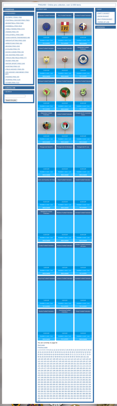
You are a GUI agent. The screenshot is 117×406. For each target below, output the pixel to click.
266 (42, 380)
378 (54, 393)
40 (60, 352)
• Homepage (9, 9)
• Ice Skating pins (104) (14, 55)
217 (57, 373)
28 (88, 350)
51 (83, 352)
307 (57, 384)
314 (77, 384)
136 (83, 361)
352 (83, 389)
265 (39, 380)
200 (60, 370)
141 (45, 363)
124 (48, 361)
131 (69, 361)
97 (75, 356)
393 (45, 396)
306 (54, 384)
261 (80, 377)
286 (48, 382)
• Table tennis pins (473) (15, 29)
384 (71, 393)
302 (42, 384)
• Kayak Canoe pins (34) (14, 52)
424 (83, 398)
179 (51, 368)
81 (41, 356)
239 (69, 375)
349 (74, 389)
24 (80, 350)
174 (89, 366)
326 (60, 386)
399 (63, 396)
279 (80, 380)
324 (54, 386)
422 (77, 398)
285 (45, 382)
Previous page (42, 347)
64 (58, 354)
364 (66, 391)
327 (63, 386)
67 (64, 354)
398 (60, 396)
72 (75, 354)
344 (60, 389)
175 (39, 368)
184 (66, 368)
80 (38, 356)
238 (66, 375)
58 (45, 354)
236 (60, 375)
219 (63, 373)
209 (86, 370)
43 (66, 352)
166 (66, 366)
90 (60, 356)
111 (63, 359)
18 (67, 350)
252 (54, 377)
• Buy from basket (104, 19)
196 (48, 370)
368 (77, 391)
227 (86, 373)
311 (69, 384)
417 (63, 398)
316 (83, 384)
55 (38, 354)
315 (80, 384)
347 (69, 389)
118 (83, 359)
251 (51, 377)
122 (42, 361)
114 (71, 359)
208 (83, 370)
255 (63, 377)
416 (60, 398)
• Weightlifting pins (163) (15, 40)
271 (57, 380)
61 (51, 354)
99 (79, 356)
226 (83, 373)
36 (51, 352)
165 (63, 366)
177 (45, 368)
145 (57, 363)
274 (66, 380)
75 (81, 354)
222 (71, 373)
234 (54, 375)
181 (57, 368)
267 (45, 380)
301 (39, 384)
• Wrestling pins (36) (13, 43)
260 (77, 377)
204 (71, 370)
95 (70, 356)
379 (57, 393)
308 (60, 384)
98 (77, 356)
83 (45, 356)
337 (39, 389)
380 (60, 393)
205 (74, 370)
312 (71, 384)
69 (68, 354)
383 (69, 393)
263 (86, 377)
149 (69, 363)
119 (86, 359)
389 (86, 393)
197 (51, 370)
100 (81, 356)
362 (60, 391)
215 (51, 373)
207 (80, 370)
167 (69, 366)
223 (74, 373)
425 (86, 398)
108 (54, 359)
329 (69, 386)
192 (89, 368)
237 (63, 375)
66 (62, 354)
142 (48, 363)
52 (85, 352)
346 (66, 389)
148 (66, 363)
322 (48, 386)
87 (53, 356)
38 (55, 352)
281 (86, 380)
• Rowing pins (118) (12, 79)
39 (58, 352)
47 (75, 352)
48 (77, 352)
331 (74, 386)
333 (80, 386)
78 (87, 354)
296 (77, 382)
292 (66, 382)
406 (83, 396)
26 (84, 350)
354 (89, 389)
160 (48, 366)
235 (57, 375)
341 (51, 389)
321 (45, 386)
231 (45, 375)
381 (63, 393)
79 (90, 354)
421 (74, 398)
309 (63, 384)
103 (39, 359)
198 (54, 370)
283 (39, 382)
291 (63, 382)
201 (63, 370)
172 (83, 366)
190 (83, 368)
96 (73, 356)
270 (54, 380)
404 (77, 396)
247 (39, 377)
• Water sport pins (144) (15, 63)
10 (50, 350)
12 (54, 350)
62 (53, 354)
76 (83, 354)
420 (71, 398)
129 (63, 361)
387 (80, 393)
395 (51, 396)
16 (63, 350)
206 (77, 370)
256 (66, 377)
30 (38, 352)
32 (43, 352)
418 (66, 398)
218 (60, 373)
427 (39, 400)
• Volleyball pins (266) (14, 35)
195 (45, 370)
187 (74, 368)
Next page (41, 345)
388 (83, 393)
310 (66, 384)
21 (73, 350)
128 (60, 361)
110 (60, 359)
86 (51, 356)
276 (71, 380)
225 (80, 373)
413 (51, 398)
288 (54, 382)
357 (45, 391)
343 (57, 389)
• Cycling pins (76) (12, 49)
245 (86, 375)
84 (47, 356)
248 (42, 377)
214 (48, 373)
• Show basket (103, 16)
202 (66, 370)
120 (89, 359)
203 (69, 370)
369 (80, 391)
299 (86, 382)
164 (60, 366)
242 (77, 375)
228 (89, 373)
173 (86, 366)
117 (80, 359)
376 (48, 393)
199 (57, 370)
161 (51, 366)
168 (71, 366)
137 (86, 361)
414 (54, 398)
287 (51, 382)
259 (74, 377)
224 (77, 373)
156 (89, 363)
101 (84, 356)
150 (71, 363)
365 (69, 391)
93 (66, 356)
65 (60, 354)
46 (73, 352)
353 (86, 389)
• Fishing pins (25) (12, 77)
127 (57, 361)
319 (39, 386)
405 (80, 396)
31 (41, 352)
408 (89, 396)
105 (45, 359)
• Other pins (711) (12, 82)
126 (54, 361)
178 (48, 368)
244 (83, 375)
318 (89, 384)
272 (60, 380)
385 (74, 393)
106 (48, 359)
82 (43, 356)
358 (48, 391)
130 (66, 361)
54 (90, 352)
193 (39, 370)
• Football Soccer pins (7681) (17, 20)
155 (86, 363)
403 (74, 396)
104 (42, 359)
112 (66, 359)
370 (83, 391)
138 (89, 361)
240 (71, 375)
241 (74, 375)
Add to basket (83, 43)
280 (83, 380)
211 (39, 373)
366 (71, 391)
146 (60, 363)
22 (76, 350)
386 (77, 393)
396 (54, 396)
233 (51, 375)
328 (66, 386)
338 (42, 389)
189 (80, 368)
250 (48, 377)
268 (48, 380)
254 (60, 377)
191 (86, 368)
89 (58, 356)
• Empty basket (103, 13)
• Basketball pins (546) (14, 23)
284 (42, 382)
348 (71, 389)
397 (57, 396)
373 (39, 393)
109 (57, 359)
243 (80, 375)
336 (89, 386)
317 (86, 384)
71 (73, 354)
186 (71, 368)
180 (54, 368)
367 (74, 391)
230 (42, 375)
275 (69, 380)
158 (42, 366)
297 (80, 382)
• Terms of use (103, 22)
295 (74, 382)
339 (45, 389)
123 (45, 361)
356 (42, 391)
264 (89, 377)
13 (56, 350)
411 (45, 398)
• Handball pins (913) (13, 26)
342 (54, 389)
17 (65, 350)
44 (68, 352)
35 (49, 352)
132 (71, 361)
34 (47, 352)
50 (81, 352)
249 (45, 377)
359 (51, 391)
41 (62, 352)
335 (86, 386)
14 (58, 350)
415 (57, 398)
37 (53, 352)
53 (87, 352)
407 (86, 396)
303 (45, 384)
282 (89, 380)
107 (51, 359)
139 (39, 363)
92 (64, 356)
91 (62, 356)
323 (51, 386)
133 (74, 361)
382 (66, 393)
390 (89, 393)
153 (80, 363)
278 (77, 380)
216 (54, 373)
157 (39, 366)
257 (69, 377)
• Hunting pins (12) (12, 66)
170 (77, 366)
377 (51, 393)
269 (51, 380)
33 (45, 352)
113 (69, 359)
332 (77, 386)
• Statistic (100, 27)
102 (87, 356)
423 (80, 398)
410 (42, 398)
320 (42, 386)
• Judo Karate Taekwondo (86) (17, 37)
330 (71, 386)
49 (79, 352)
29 (90, 350)
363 (63, 391)
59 (47, 354)
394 (48, 396)
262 (83, 377)
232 (48, 375)
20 (71, 350)
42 (64, 352)
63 (55, 354)
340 (48, 389)
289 (57, 382)
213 (45, 373)
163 (57, 366)
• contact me (9, 88)
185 (69, 368)
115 (74, 359)
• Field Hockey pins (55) (14, 69)
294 (71, 382)
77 (85, 354)
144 (54, 363)
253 (57, 377)
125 (51, 361)
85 (49, 356)
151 (74, 363)
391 (39, 396)
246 (89, 375)
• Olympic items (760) (13, 17)
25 (82, 350)
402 (71, 396)
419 (69, 398)
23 (78, 350)
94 (68, 356)
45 (70, 352)
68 (66, 354)
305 (51, 384)
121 (39, 361)
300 (89, 382)
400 (66, 396)
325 (57, 386)
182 (60, 368)
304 (48, 384)
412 (48, 398)
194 (42, 370)
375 (45, 393)
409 (39, 398)
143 (51, 363)
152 (77, 363)
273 (63, 380)
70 (70, 354)
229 (39, 375)
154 (83, 363)
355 (39, 391)
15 (61, 350)
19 (69, 350)
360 (54, 391)
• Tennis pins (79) (12, 32)
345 (63, 389)
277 (74, 380)
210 (89, 370)
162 (54, 366)
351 (80, 389)
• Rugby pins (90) (12, 60)
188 (77, 368)
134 (77, 361)
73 (77, 354)
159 (45, 366)
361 (57, 391)
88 (55, 356)
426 (89, 398)
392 (42, 396)
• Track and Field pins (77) (16, 58)
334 (83, 386)
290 (60, 382)
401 (69, 396)
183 (63, 368)
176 (42, 368)
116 (77, 359)
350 (77, 389)
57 (43, 354)
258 (71, 377)
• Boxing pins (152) (12, 46)
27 (86, 350)
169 (74, 366)
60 (49, 354)
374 (42, 393)
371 (86, 391)
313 (74, 384)
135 (80, 361)
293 (69, 382)
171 (80, 366)
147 (63, 363)
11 (52, 350)
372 (89, 391)
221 (69, 373)
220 (66, 373)
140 (42, 363)
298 (83, 382)
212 (42, 373)
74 (79, 354)
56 (41, 354)
